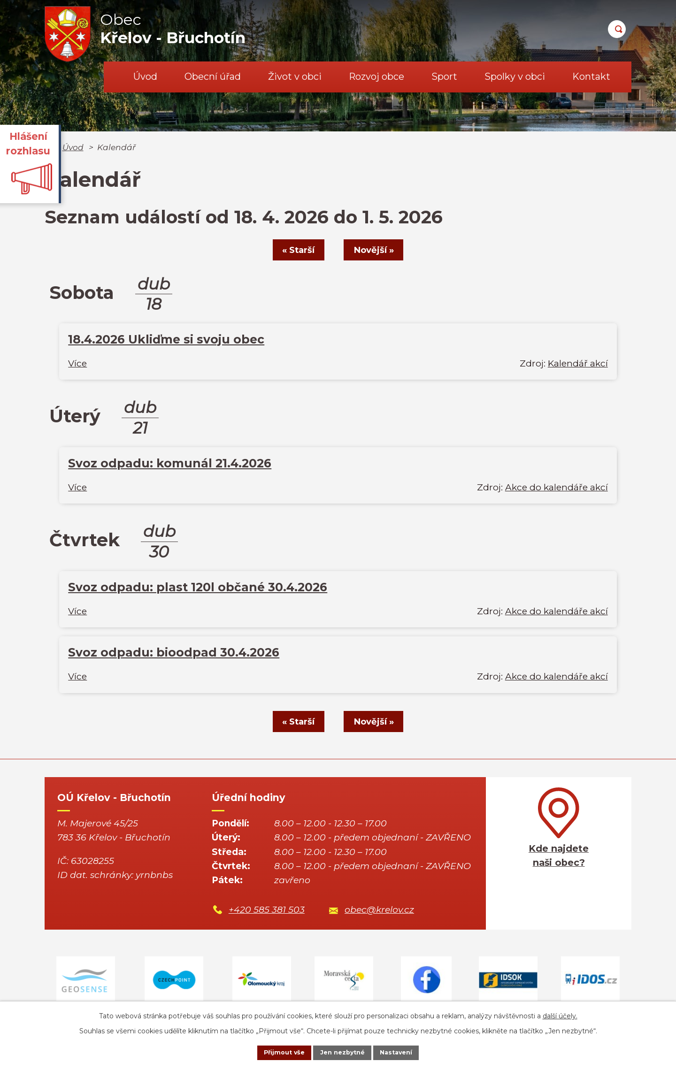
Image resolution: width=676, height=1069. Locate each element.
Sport (444, 76)
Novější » (378, 249)
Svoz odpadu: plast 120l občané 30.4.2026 (197, 588)
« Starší (294, 249)
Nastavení (406, 1051)
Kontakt (591, 76)
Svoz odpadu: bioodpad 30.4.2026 (173, 653)
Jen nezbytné (342, 1051)
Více (77, 364)
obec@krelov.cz (379, 911)
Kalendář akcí (578, 364)
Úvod (145, 76)
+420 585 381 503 (267, 911)
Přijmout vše (274, 1051)
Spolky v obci (514, 76)
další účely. (560, 1013)
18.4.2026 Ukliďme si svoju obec (166, 340)
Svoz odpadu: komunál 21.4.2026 (169, 464)
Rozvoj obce (376, 76)
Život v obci (295, 76)
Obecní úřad (212, 76)
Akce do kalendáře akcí (556, 488)
